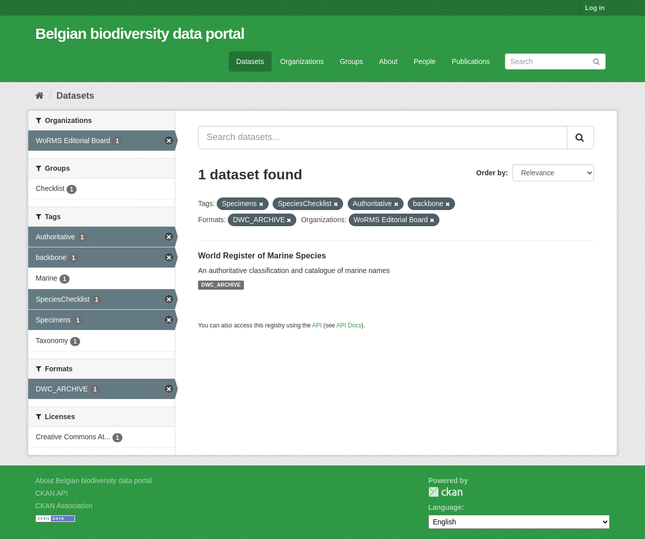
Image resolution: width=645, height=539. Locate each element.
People (425, 61)
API (316, 325)
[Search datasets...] (382, 137)
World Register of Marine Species (262, 255)
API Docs (349, 325)
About (388, 61)
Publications (471, 61)
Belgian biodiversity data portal (139, 33)
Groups (351, 61)
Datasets (250, 61)
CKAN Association (64, 506)
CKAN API (51, 493)
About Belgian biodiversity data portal (93, 481)
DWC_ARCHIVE (220, 285)
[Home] (39, 96)
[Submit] (596, 60)
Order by (490, 173)
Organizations (302, 61)
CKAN (445, 492)
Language (445, 507)
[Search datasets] (555, 61)
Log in (595, 8)
